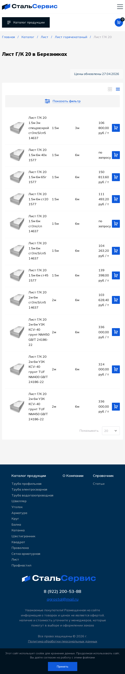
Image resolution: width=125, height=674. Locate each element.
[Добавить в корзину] (116, 128)
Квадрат (18, 542)
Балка (16, 524)
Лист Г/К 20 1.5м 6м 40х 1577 (38, 155)
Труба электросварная (29, 489)
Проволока (20, 547)
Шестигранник (23, 536)
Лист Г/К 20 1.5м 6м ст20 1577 (38, 199)
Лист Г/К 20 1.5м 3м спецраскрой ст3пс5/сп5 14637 (39, 128)
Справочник (103, 475)
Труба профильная (26, 483)
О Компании (73, 475)
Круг (15, 518)
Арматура (19, 513)
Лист (15, 559)
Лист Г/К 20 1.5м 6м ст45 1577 (38, 276)
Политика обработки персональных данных (62, 641)
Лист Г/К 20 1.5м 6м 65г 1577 (38, 177)
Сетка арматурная (25, 553)
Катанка (18, 530)
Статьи (98, 483)
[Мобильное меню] (120, 6)
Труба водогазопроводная (32, 495)
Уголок (17, 507)
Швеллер (19, 501)
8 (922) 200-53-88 (62, 591)
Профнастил (21, 565)
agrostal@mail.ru (62, 599)
